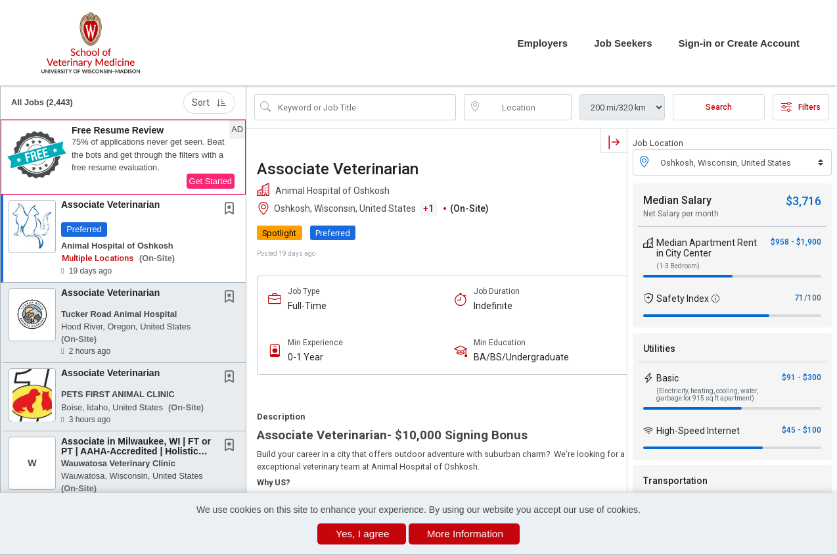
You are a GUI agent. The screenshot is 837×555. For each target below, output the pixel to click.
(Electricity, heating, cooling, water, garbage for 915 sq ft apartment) (707, 394)
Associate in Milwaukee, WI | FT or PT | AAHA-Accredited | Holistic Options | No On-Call (136, 451)
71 (798, 297)
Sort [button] (209, 102)
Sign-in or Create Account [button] (739, 43)
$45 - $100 (801, 430)
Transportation (675, 480)
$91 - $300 (801, 377)
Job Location (658, 143)
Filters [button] (801, 107)
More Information (465, 533)
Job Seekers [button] (623, 43)
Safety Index (682, 298)
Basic (667, 378)
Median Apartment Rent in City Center (706, 247)
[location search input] (527, 107)
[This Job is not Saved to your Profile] (231, 210)
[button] (123, 157)
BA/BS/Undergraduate (521, 357)
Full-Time (307, 306)
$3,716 (803, 201)
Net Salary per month (681, 213)
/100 (812, 297)
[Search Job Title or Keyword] (364, 107)
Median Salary (677, 200)
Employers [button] (542, 43)
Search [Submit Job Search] (719, 107)
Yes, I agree (363, 533)
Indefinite (493, 306)
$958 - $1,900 (796, 242)
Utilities (659, 348)
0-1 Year (305, 357)
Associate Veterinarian (110, 204)
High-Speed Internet (698, 430)
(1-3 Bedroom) (678, 266)
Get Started (210, 181)
